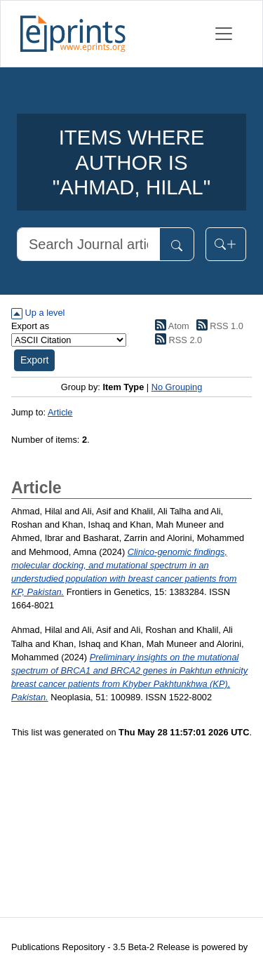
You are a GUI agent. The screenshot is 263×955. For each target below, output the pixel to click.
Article (60, 412)
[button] (34, 360)
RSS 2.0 (177, 340)
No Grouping (177, 387)
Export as (30, 326)
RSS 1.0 (217, 326)
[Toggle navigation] (224, 33)
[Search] (88, 244)
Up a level (38, 312)
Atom (170, 326)
